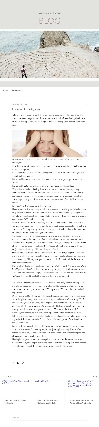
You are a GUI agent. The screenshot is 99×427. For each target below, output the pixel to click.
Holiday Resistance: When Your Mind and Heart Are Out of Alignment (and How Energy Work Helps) (81, 401)
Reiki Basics (16, 90)
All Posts (5, 90)
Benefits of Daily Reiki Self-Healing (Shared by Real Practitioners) (47, 401)
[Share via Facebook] (13, 363)
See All (95, 376)
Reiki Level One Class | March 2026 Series (15, 401)
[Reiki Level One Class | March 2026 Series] (16, 388)
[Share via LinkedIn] (18, 363)
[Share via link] (23, 363)
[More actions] (85, 104)
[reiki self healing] (49, 388)
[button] (94, 90)
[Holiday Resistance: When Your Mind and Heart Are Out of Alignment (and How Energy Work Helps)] (82, 388)
